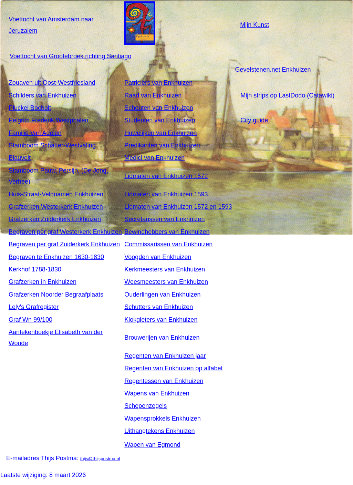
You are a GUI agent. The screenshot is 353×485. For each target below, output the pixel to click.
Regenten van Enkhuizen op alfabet (173, 368)
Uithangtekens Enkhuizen (159, 430)
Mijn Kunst (254, 24)
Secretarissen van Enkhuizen (164, 219)
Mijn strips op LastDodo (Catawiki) (287, 95)
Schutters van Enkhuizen (158, 306)
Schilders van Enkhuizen (42, 95)
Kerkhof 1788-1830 (35, 269)
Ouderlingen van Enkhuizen (162, 294)
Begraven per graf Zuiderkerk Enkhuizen (64, 244)
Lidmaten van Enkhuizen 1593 (166, 194)
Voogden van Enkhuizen (157, 257)
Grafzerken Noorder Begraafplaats (56, 294)
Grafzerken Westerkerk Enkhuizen (56, 206)
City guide (254, 120)
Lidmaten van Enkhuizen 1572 (166, 176)
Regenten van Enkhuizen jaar (165, 355)
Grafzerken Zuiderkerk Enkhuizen (55, 219)
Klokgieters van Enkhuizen (160, 319)
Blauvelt (20, 157)
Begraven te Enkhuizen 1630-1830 (56, 257)
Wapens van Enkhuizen (156, 393)
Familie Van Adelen (35, 133)
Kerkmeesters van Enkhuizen (164, 269)
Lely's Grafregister (34, 306)
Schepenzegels (145, 405)
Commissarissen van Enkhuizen (168, 244)
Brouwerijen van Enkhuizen (161, 337)
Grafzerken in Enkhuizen (42, 281)
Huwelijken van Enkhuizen (160, 133)
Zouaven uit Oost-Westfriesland (52, 82)
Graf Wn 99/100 (30, 319)
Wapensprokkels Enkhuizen (162, 418)
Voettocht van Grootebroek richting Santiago (70, 56)
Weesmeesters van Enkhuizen (166, 281)
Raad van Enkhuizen (152, 95)
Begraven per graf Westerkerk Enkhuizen (65, 231)
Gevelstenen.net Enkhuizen (273, 69)
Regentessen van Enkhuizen (163, 381)
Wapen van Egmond (152, 444)
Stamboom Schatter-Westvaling (52, 145)
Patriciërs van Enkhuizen (158, 82)
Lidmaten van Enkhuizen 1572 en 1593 (178, 206)
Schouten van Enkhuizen (158, 107)
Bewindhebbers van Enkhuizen (166, 231)
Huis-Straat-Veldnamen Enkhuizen (56, 194)
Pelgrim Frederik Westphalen (49, 120)
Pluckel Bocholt (30, 107)
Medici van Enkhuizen (154, 157)
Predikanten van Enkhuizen (162, 145)
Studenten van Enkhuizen (159, 120)
